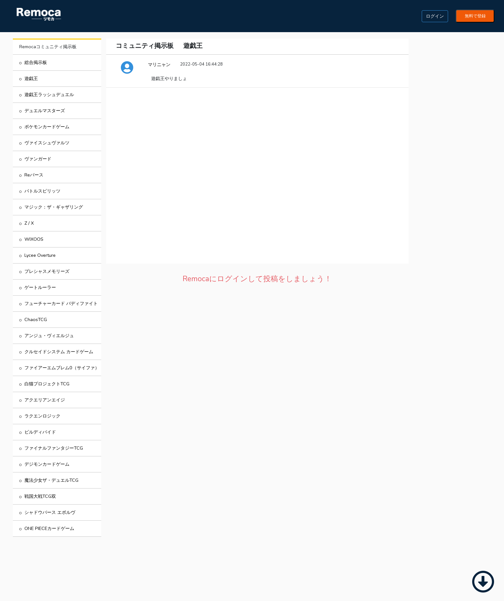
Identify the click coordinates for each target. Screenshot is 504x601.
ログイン (435, 16)
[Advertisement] (257, 335)
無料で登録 (475, 16)
